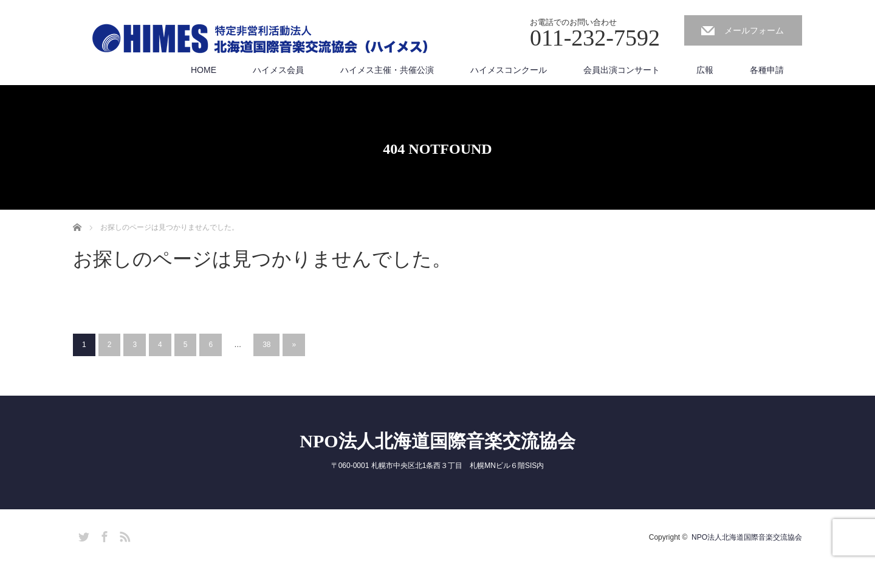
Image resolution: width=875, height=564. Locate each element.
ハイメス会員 (278, 70)
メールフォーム (754, 30)
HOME (203, 70)
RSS (123, 535)
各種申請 (767, 70)
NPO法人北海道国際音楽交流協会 (437, 441)
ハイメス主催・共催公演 (387, 70)
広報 (704, 70)
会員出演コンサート (621, 70)
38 (266, 344)
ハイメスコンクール (508, 70)
